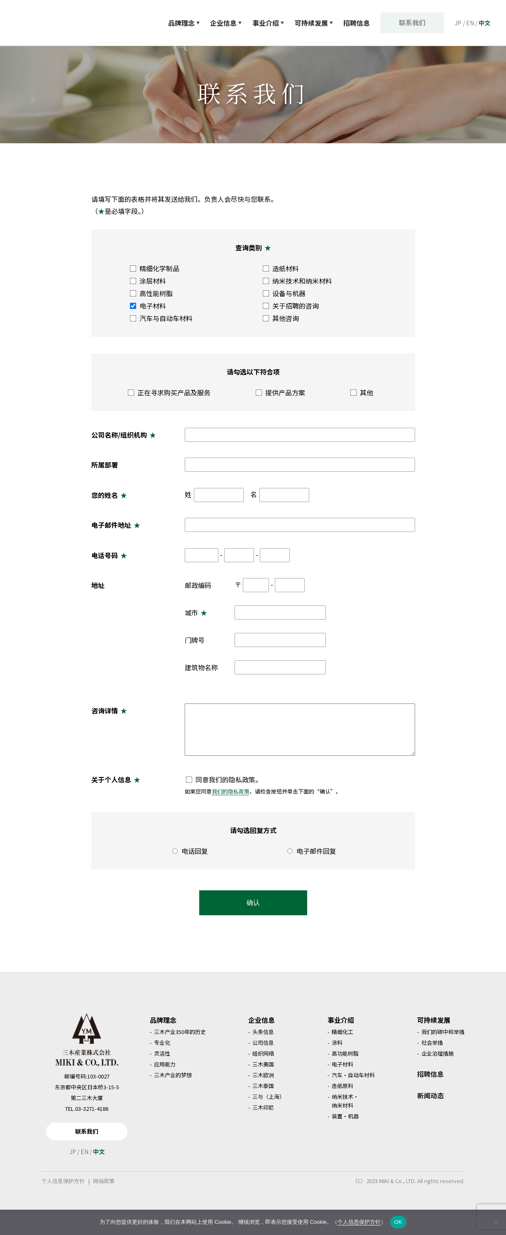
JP (458, 23)
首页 (21, 54)
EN (470, 23)
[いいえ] (495, 1222)
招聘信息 (430, 1094)
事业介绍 (270, 23)
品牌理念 (184, 23)
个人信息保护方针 (63, 1201)
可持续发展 (317, 23)
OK (398, 1222)
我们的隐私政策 (230, 811)
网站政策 (104, 1201)
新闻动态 (430, 1115)
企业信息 (227, 23)
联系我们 (414, 22)
